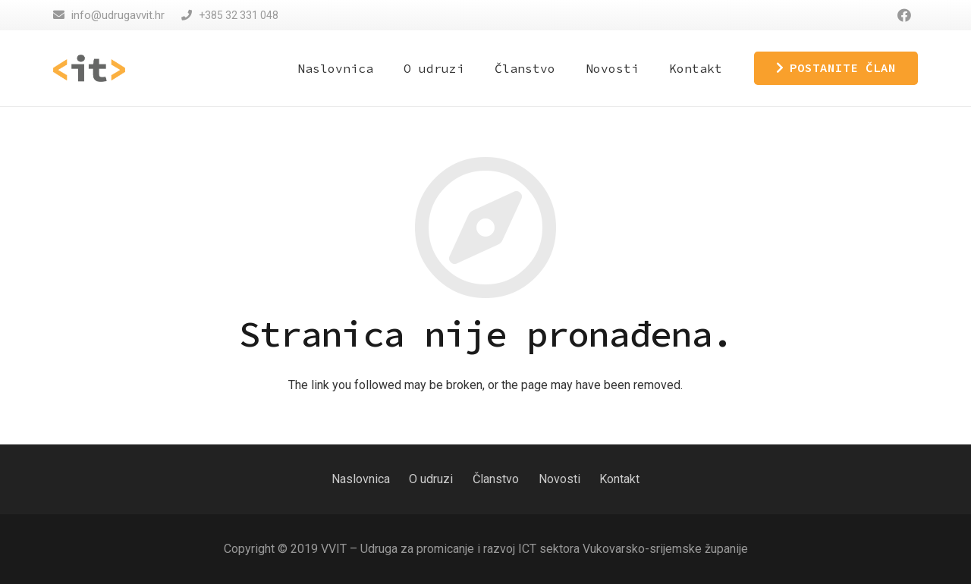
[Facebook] (904, 15)
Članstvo (496, 479)
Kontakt (619, 479)
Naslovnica (361, 479)
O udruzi (431, 479)
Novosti (559, 479)
